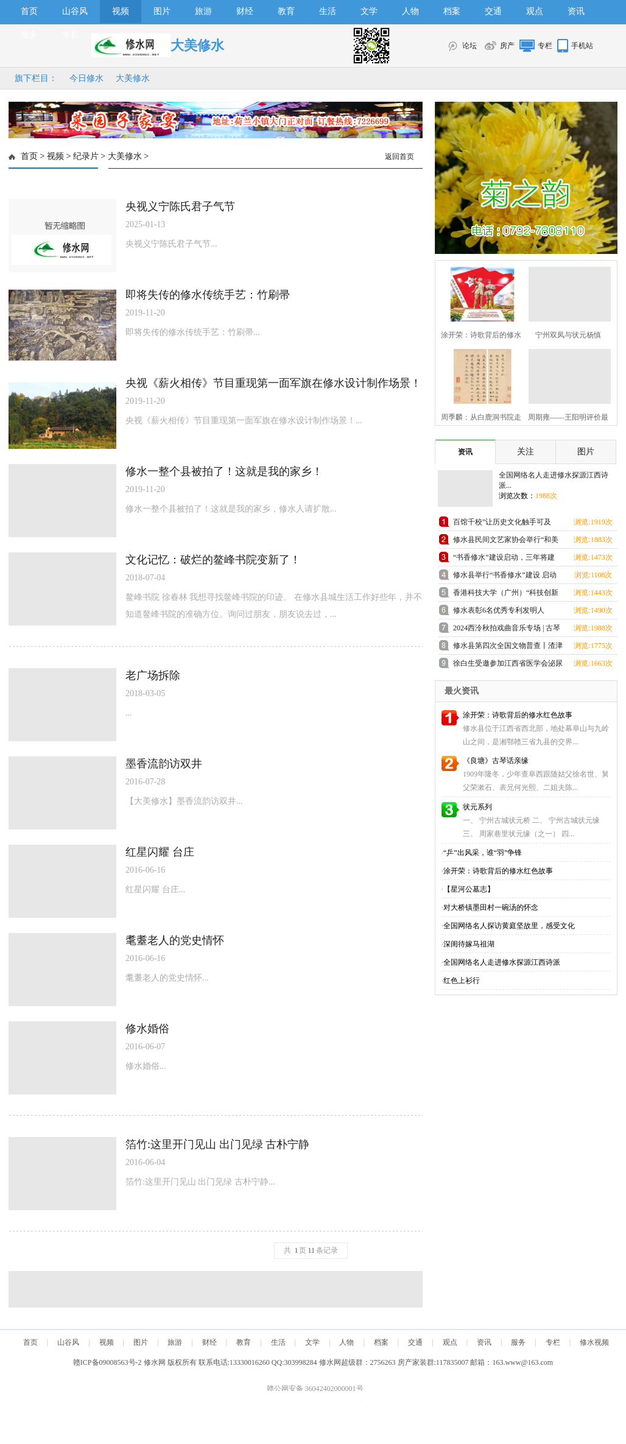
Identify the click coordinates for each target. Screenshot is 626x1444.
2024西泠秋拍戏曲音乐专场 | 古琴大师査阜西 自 (506, 630)
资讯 (576, 11)
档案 (451, 11)
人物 (410, 11)
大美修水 (133, 78)
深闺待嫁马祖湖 (468, 944)
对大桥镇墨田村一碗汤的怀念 (490, 907)
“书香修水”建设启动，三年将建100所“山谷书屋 (504, 559)
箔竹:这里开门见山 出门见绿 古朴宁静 (217, 1144)
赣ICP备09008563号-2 (107, 1362)
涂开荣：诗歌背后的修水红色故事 (517, 715)
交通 (493, 11)
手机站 (582, 45)
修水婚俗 (147, 1029)
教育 (286, 11)
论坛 (469, 45)
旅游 (203, 11)
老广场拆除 (152, 675)
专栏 (70, 34)
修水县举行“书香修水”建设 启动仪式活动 (505, 577)
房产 (507, 45)
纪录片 (86, 156)
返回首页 (399, 156)
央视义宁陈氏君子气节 (180, 206)
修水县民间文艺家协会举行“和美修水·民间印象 (505, 541)
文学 (369, 11)
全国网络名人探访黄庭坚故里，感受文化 (509, 925)
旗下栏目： (36, 78)
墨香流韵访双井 (163, 764)
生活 (327, 11)
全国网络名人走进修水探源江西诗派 (501, 962)
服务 (29, 34)
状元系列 (477, 807)
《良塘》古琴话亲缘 (496, 760)
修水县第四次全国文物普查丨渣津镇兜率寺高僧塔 (508, 647)
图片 (162, 11)
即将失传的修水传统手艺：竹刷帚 (207, 295)
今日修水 (86, 78)
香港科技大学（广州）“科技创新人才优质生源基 (505, 594)
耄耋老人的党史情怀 (174, 940)
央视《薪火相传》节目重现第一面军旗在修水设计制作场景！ (273, 383)
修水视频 (594, 1342)
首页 (29, 11)
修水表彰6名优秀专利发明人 (498, 610)
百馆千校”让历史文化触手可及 (502, 522)
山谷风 (75, 11)
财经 (244, 11)
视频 (120, 11)
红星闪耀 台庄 (159, 852)
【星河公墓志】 (468, 889)
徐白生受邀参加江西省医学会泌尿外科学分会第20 (508, 665)
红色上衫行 (461, 980)
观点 (534, 11)
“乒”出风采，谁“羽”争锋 (482, 852)
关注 (525, 451)
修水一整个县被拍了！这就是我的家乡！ (224, 471)
